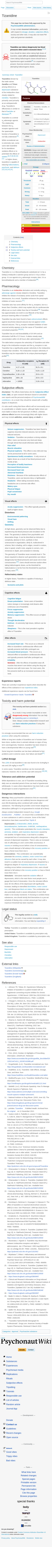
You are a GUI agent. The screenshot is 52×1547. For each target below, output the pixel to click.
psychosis (5, 167)
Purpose (26, 98)
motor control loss (36, 856)
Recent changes (13, 1433)
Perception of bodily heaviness (20, 464)
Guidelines (11, 1429)
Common (27, 188)
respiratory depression (30, 832)
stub (35, 915)
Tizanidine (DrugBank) (13, 977)
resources (33, 214)
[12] (3, 169)
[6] (8, 156)
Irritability (11, 660)
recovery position (41, 848)
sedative (33, 876)
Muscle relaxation (15, 448)
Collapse (46, 164)
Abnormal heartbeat (15, 473)
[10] (17, 156)
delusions (8, 859)
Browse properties (28, 1496)
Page (2, 7)
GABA (42, 322)
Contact (31, 1350)
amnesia (8, 832)
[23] (7, 355)
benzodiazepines (11, 826)
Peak (27, 209)
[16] (37, 279)
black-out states (26, 889)
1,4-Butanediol (21, 824)
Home (9, 1357)
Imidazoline (41, 141)
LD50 (7, 763)
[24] (17, 562)
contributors (6, 400)
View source (37, 7)
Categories (6, 1331)
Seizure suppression (16, 429)
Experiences (12, 1365)
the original (11, 1111)
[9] (14, 156)
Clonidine (8, 955)
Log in (3, 1338)
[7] (10, 156)
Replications (12, 1374)
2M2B (29, 824)
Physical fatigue (14, 489)
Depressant (41, 135)
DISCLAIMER (25, 213)
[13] (6, 169)
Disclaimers (30, 1538)
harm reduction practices (26, 724)
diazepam (5, 114)
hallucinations (14, 165)
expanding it (41, 921)
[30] (46, 771)
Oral (25, 164)
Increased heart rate (15, 644)
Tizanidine (19, 1108)
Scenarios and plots (15, 585)
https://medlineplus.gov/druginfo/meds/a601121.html (26, 1083)
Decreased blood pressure (18, 467)
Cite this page (28, 1493)
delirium (16, 167)
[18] (39, 309)
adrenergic (6, 293)
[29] (43, 771)
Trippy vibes (11, 1456)
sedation (15, 832)
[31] (34, 788)
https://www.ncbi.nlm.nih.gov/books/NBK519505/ (25, 1177)
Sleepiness (12, 628)
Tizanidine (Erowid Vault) (14, 974)
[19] (30, 315)
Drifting (11, 522)
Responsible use (11, 946)
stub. (14, 709)
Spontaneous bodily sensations (20, 456)
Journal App (11, 1408)
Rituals (9, 1378)
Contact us (11, 1424)
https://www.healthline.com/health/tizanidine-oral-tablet (27, 1075)
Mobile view (38, 1538)
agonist (13, 293)
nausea (7, 845)
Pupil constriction (15, 492)
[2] (45, 49)
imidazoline (18, 290)
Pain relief (11, 445)
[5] (17, 136)
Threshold (27, 180)
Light (27, 184)
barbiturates (22, 826)
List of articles (12, 1400)
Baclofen (8, 952)
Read (29, 7)
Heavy (27, 195)
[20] (19, 329)
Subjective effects (14, 1383)
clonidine (5, 98)
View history (47, 7)
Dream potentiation (15, 601)
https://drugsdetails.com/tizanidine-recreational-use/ (26, 1067)
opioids (7, 829)
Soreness (11, 663)
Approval (15, 1331)
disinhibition (32, 886)
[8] (12, 156)
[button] (45, 164)
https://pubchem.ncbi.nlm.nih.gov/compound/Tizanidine (27, 1166)
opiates (4, 157)
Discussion (10, 7)
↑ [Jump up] (7, 987)
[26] (34, 747)
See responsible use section (35, 160)
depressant (6, 90)
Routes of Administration (36, 146)
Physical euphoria (15, 451)
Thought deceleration (16, 620)
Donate (22, 1350)
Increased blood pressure (18, 652)
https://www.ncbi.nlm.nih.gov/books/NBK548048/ (25, 1290)
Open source (12, 1437)
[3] (32, 61)
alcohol (35, 824)
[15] (11, 169)
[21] (22, 329)
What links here (28, 1472)
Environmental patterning (18, 516)
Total (27, 202)
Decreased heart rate (16, 470)
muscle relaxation (42, 829)
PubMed (17, 815)
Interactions (35, 222)
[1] (43, 49)
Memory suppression (16, 615)
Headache (11, 481)
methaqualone (41, 826)
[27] (43, 753)
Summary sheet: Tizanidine (12, 75)
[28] (23, 765)
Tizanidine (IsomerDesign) (14, 971)
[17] (23, 300)
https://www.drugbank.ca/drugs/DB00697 (24, 1276)
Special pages (28, 1479)
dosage (25, 32)
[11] (3, 159)
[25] (17, 570)
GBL (33, 826)
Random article (13, 1404)
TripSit (31, 820)
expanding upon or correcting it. (26, 718)
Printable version (28, 1482)
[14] (8, 169)
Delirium (11, 623)
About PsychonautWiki (18, 1538)
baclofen (10, 111)
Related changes (28, 1475)
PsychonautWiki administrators (23, 26)
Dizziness (11, 475)
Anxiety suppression (16, 612)
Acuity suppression (15, 507)
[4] (10, 113)
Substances (11, 1361)
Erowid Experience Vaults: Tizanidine (18, 695)
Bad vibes (10, 1460)
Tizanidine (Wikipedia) (13, 968)
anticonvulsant (36, 319)
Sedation (11, 437)
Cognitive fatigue (14, 599)
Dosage (36, 167)
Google (37, 812)
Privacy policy (5, 1538)
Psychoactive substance (28, 1331)
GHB (29, 826)
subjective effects (42, 32)
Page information (29, 1489)
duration (32, 32)
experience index (31, 688)
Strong (27, 192)
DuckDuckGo (7, 815)
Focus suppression (15, 609)
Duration (36, 199)
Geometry (9, 525)
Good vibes (11, 1452)
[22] (42, 338)
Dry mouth (12, 494)
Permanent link (29, 1486)
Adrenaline (8, 958)
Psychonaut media (14, 1370)
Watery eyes (12, 486)
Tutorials (10, 1391)
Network (9, 1448)
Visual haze (12, 519)
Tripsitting (10, 1387)
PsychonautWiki (39, 397)
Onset (27, 206)
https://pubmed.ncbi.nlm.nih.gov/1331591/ (22, 1252)
